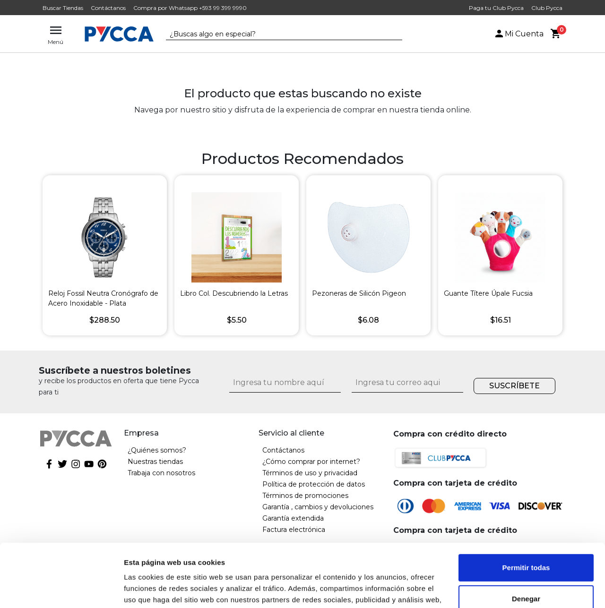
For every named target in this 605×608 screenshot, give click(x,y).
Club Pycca (546, 7)
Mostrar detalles (151, 589)
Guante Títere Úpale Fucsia (488, 293)
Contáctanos (108, 7)
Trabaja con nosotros (161, 473)
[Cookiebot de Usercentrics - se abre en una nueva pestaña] (61, 589)
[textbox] (277, 34)
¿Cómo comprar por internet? (311, 461)
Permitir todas (526, 509)
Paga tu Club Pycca (496, 7)
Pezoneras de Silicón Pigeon (359, 293)
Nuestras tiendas (155, 461)
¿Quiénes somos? (157, 450)
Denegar (526, 539)
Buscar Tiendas (63, 7)
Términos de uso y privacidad (309, 473)
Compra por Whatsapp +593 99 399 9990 (190, 7)
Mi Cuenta (518, 34)
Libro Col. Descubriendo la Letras (234, 293)
